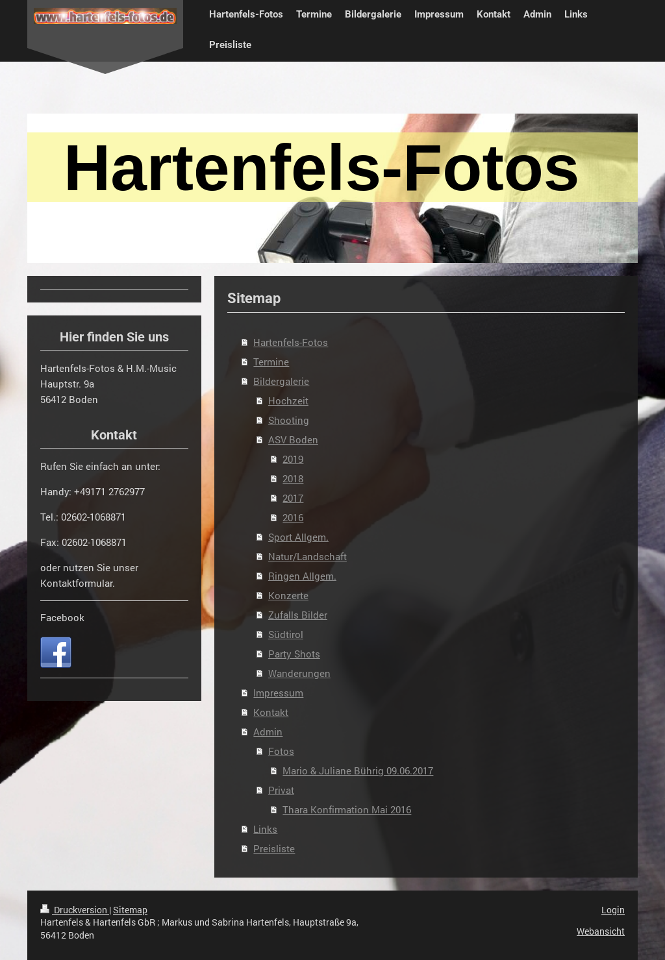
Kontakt (270, 712)
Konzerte (288, 595)
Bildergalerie (281, 381)
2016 (292, 517)
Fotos (281, 751)
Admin (267, 731)
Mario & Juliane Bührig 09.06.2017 (357, 770)
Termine (271, 361)
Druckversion (74, 910)
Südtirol (285, 634)
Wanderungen (299, 673)
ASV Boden (293, 439)
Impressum (278, 692)
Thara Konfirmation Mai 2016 (346, 809)
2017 (292, 497)
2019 (292, 458)
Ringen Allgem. (302, 575)
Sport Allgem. (298, 536)
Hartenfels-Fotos (290, 342)
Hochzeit (288, 400)
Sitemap (130, 910)
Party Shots (294, 653)
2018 (292, 478)
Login (613, 910)
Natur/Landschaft (307, 556)
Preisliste (274, 848)
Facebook (62, 617)
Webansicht (601, 931)
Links (265, 828)
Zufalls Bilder (297, 614)
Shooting (288, 419)
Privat (281, 789)
